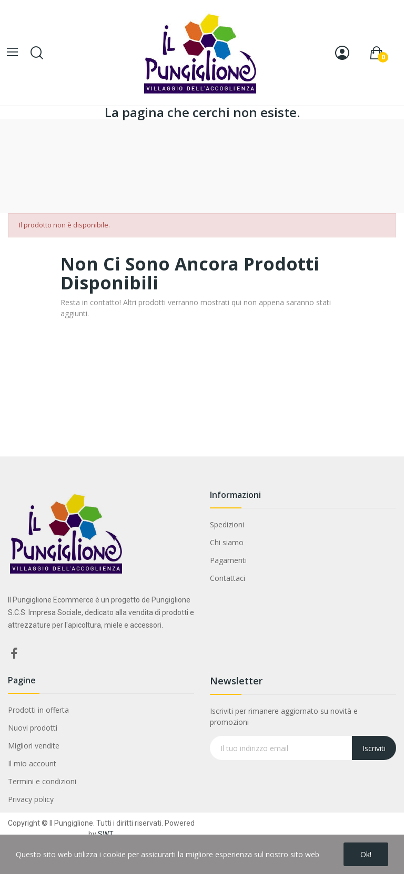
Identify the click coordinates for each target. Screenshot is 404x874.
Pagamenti (228, 560)
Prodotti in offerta (38, 710)
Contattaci (227, 578)
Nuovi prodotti (32, 728)
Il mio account (32, 763)
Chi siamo (227, 542)
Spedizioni (227, 524)
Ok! (365, 854)
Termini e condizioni (42, 781)
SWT (106, 834)
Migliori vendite (33, 746)
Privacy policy (31, 799)
